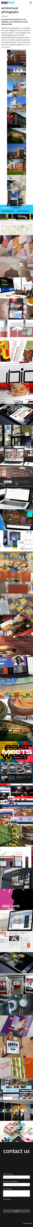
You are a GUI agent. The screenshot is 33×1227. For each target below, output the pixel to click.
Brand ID (16, 208)
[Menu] (30, 2)
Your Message (7, 1188)
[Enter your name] (16, 1177)
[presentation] (16, 1204)
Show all (5, 208)
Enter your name (8, 1174)
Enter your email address (11, 1181)
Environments (7, 211)
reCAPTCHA (7, 1199)
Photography (23, 211)
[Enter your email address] (16, 1184)
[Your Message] (16, 1193)
